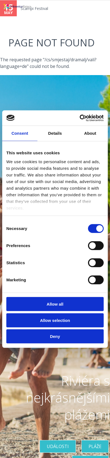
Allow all (55, 304)
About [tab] (90, 133)
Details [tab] (55, 133)
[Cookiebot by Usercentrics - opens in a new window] (80, 117)
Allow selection (55, 320)
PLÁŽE (95, 446)
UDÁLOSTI (58, 446)
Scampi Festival (34, 8)
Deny (55, 336)
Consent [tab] (20, 133)
